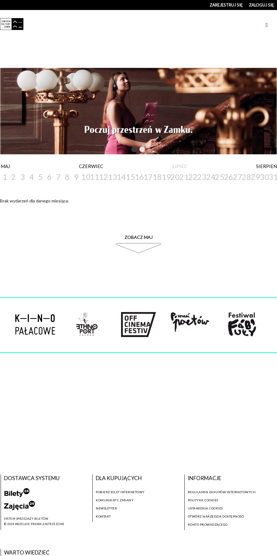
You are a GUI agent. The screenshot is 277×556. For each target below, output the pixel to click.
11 (94, 176)
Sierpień (266, 166)
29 (255, 176)
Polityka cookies (203, 500)
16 (139, 176)
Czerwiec (91, 166)
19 (166, 176)
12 (103, 176)
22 (192, 176)
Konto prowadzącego (208, 524)
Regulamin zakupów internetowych (222, 492)
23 (201, 176)
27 (237, 176)
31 (273, 176)
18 (157, 176)
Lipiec (180, 166)
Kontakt (103, 516)
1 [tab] (134, 150)
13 (112, 176)
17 (147, 176)
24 (210, 176)
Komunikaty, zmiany (115, 500)
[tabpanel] (138, 111)
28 (246, 176)
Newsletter (106, 508)
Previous (121, 149)
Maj (5, 166)
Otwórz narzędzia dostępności (216, 516)
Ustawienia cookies (205, 508)
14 (121, 176)
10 (85, 176)
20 (174, 176)
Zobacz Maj (138, 237)
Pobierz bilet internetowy (120, 492)
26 (228, 176)
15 (130, 176)
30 (264, 176)
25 (219, 176)
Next (154, 149)
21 (183, 176)
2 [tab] (142, 150)
